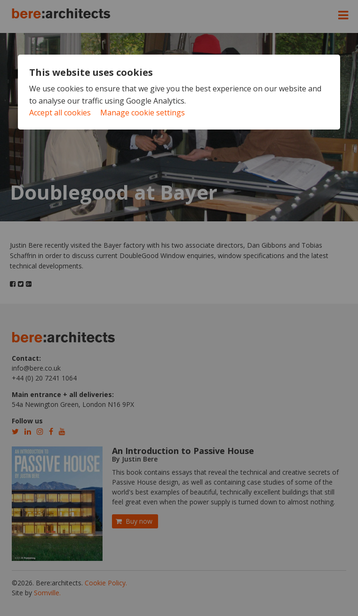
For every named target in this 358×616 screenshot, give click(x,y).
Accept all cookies (60, 112)
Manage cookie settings (142, 112)
